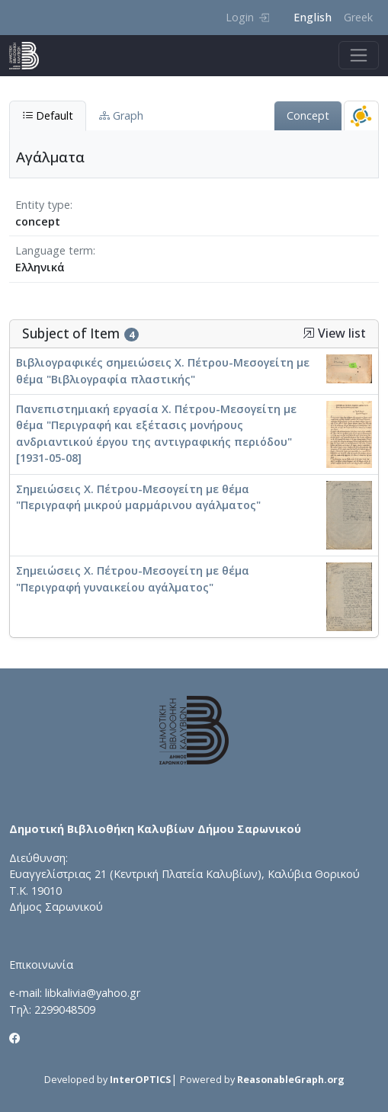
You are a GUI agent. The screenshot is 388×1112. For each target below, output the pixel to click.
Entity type (42, 204)
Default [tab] (47, 115)
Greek (358, 17)
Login (247, 17)
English (312, 17)
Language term (54, 250)
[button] (309, 333)
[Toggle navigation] (358, 55)
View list (334, 333)
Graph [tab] (121, 115)
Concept (308, 115)
